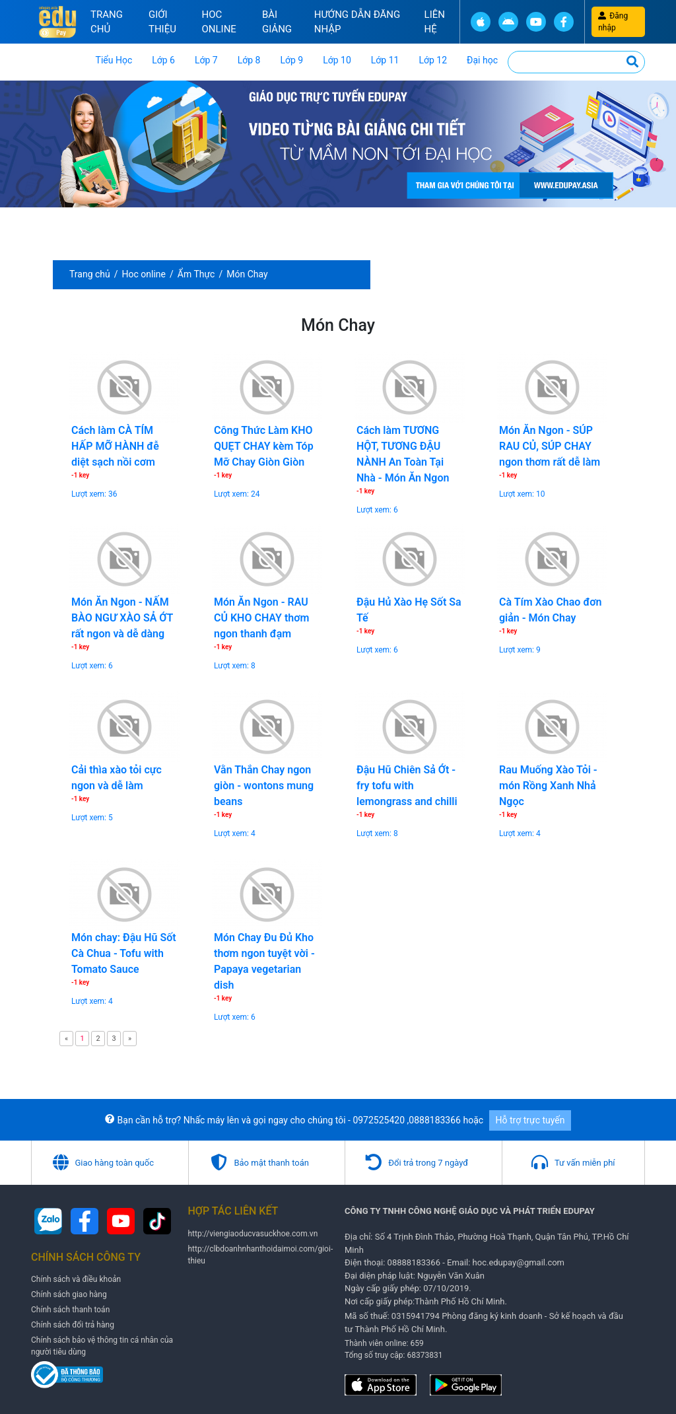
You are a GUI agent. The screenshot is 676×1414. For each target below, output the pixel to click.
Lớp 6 (163, 60)
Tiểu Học (114, 60)
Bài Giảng (277, 22)
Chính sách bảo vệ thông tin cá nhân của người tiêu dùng (102, 1344)
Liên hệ (434, 22)
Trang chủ (106, 22)
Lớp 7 (206, 60)
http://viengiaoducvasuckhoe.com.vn (253, 1231)
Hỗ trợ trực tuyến (530, 1119)
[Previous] (66, 1038)
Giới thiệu (162, 22)
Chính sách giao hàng (69, 1293)
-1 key (80, 475)
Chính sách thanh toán (70, 1308)
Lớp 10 (337, 60)
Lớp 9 (291, 60)
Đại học (482, 60)
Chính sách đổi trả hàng (72, 1323)
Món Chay (246, 274)
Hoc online (218, 22)
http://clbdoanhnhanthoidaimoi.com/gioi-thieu (260, 1252)
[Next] (130, 1038)
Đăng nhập (613, 21)
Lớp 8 (249, 60)
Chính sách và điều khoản (76, 1278)
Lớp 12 (433, 60)
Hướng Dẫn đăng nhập (357, 22)
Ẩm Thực (196, 274)
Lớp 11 (385, 60)
